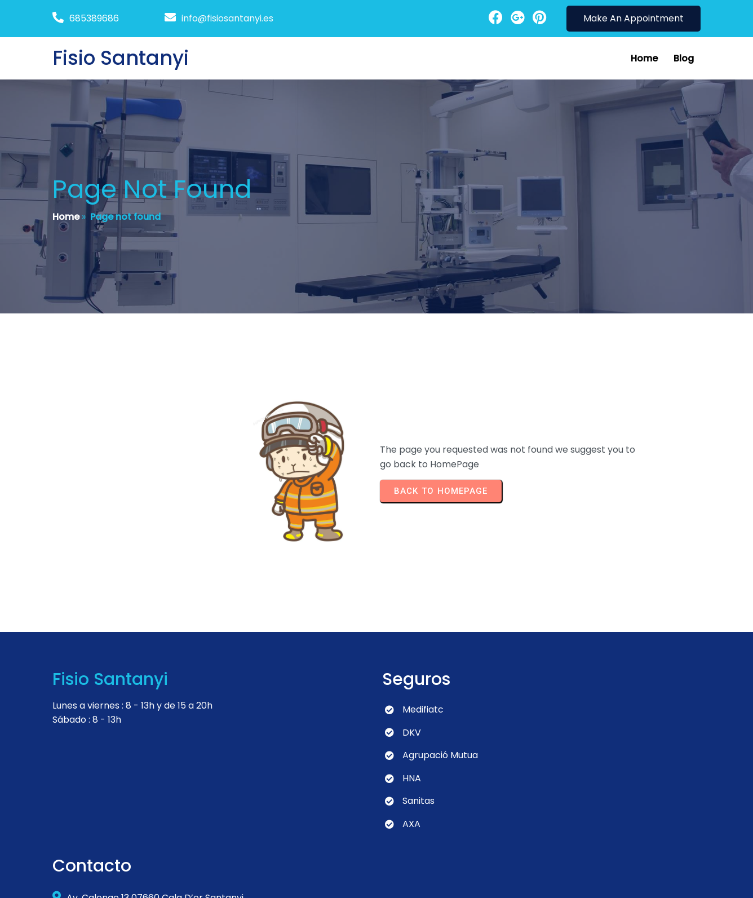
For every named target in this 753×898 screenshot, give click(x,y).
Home (65, 217)
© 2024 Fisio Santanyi (98, 878)
